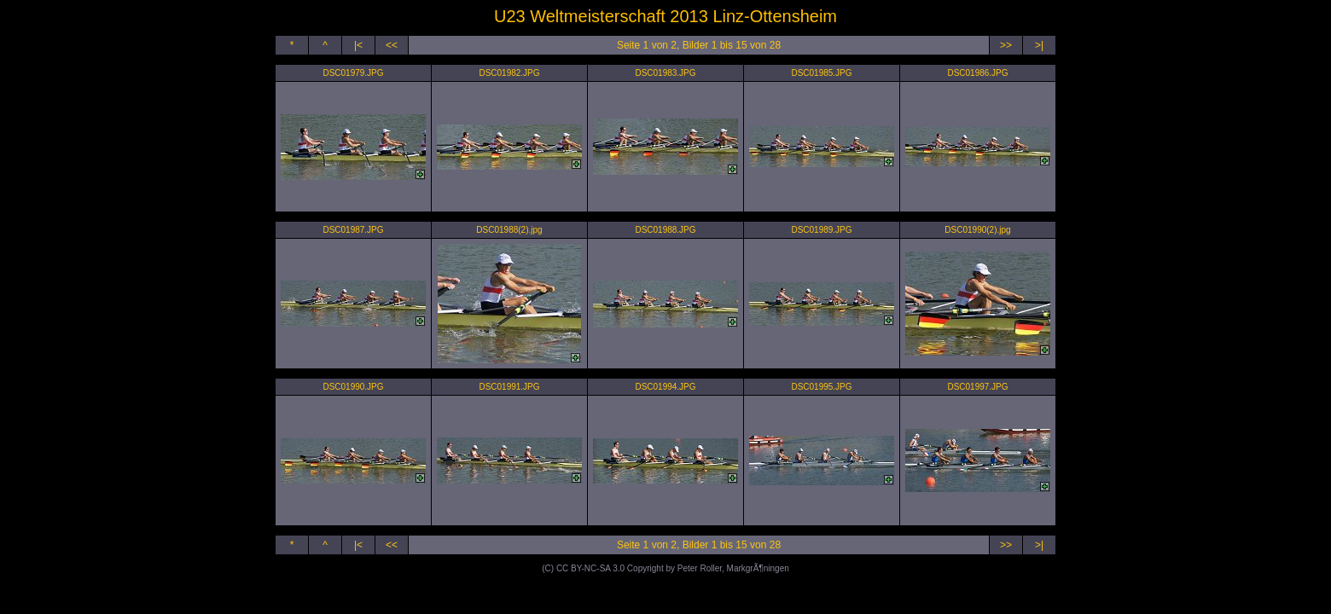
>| (1039, 45)
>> (1006, 45)
